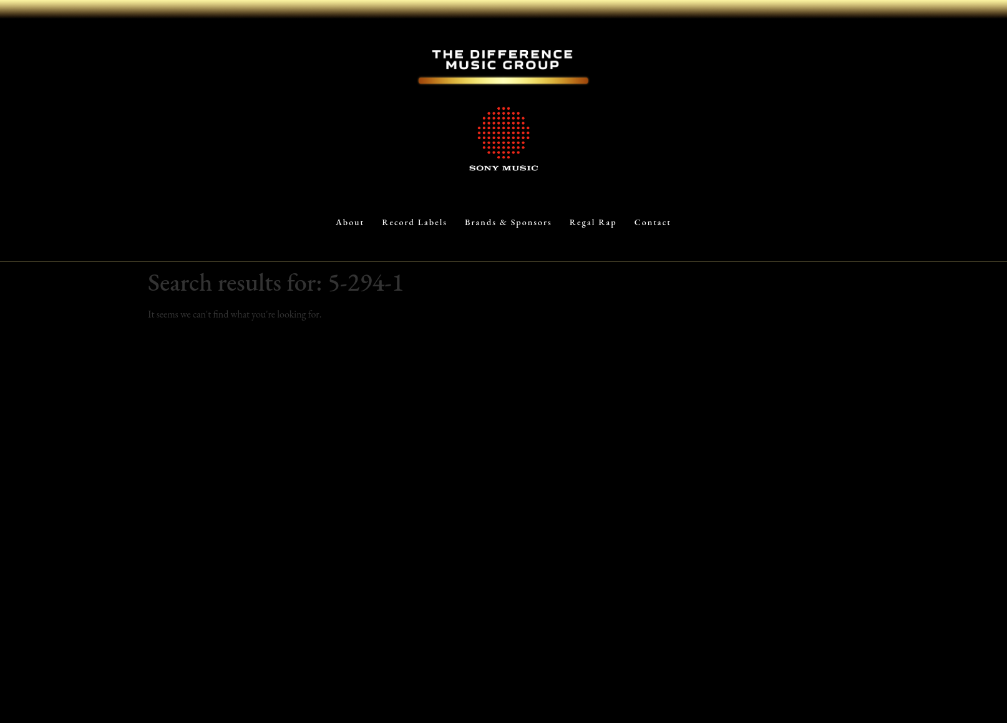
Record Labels (414, 222)
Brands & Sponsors (508, 222)
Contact (653, 222)
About (350, 222)
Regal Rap (593, 222)
